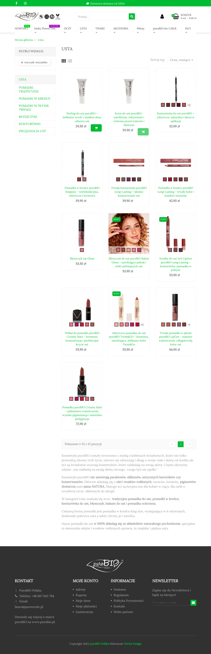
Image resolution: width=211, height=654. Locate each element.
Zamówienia (84, 612)
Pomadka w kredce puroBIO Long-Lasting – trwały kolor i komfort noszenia (176, 191)
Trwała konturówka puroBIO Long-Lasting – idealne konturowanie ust (129, 191)
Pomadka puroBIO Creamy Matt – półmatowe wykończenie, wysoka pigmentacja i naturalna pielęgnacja (82, 413)
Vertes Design (132, 643)
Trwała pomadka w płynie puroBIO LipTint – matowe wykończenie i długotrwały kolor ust (175, 338)
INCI (188, 28)
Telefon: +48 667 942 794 (34, 596)
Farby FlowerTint (47, 27)
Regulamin (121, 595)
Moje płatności (86, 606)
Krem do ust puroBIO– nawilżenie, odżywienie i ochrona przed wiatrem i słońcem (129, 119)
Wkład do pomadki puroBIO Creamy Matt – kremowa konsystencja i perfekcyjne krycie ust (82, 338)
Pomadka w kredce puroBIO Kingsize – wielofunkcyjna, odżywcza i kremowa (82, 191)
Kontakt (119, 606)
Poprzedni (172, 444)
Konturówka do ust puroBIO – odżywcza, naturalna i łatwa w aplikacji (176, 117)
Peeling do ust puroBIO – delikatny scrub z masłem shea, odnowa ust (82, 117)
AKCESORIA (120, 28)
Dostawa (120, 590)
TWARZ (100, 28)
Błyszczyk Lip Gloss (82, 258)
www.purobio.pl (43, 622)
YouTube (21, 3)
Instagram (25, 3)
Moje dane (83, 601)
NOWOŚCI (22, 27)
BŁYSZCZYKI (28, 117)
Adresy (81, 590)
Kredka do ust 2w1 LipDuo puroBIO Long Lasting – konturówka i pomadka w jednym (175, 264)
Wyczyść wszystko (33, 62)
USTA (83, 28)
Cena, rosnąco (182, 60)
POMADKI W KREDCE (34, 99)
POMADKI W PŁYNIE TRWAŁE (34, 108)
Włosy (140, 28)
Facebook (16, 3)
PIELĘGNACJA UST (32, 131)
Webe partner (124, 612)
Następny (189, 444)
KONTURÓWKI (30, 124)
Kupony (81, 595)
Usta (22, 79)
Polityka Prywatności (129, 601)
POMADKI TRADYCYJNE (29, 89)
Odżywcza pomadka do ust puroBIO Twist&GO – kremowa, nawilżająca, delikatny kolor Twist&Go (129, 338)
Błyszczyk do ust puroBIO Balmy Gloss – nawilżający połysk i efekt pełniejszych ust (129, 262)
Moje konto (85, 581)
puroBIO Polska (99, 643)
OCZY (67, 28)
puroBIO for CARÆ (165, 28)
